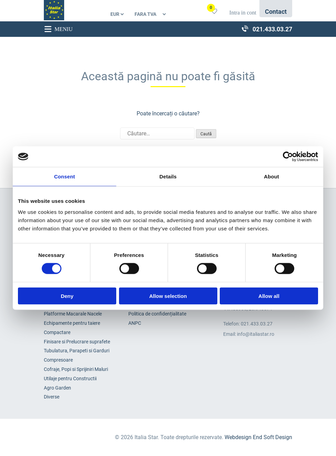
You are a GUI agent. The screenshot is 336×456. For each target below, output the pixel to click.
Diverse (51, 397)
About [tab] (271, 176)
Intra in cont (242, 12)
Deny (67, 296)
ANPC (134, 323)
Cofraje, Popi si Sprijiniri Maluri (76, 369)
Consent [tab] (64, 176)
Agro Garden (57, 388)
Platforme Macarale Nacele (73, 314)
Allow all (268, 296)
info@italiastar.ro (255, 334)
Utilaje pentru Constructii (70, 378)
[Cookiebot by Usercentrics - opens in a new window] (288, 157)
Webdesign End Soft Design (258, 437)
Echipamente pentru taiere (72, 323)
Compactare (57, 332)
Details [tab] (168, 176)
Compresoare (58, 360)
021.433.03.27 (257, 324)
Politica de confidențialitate (157, 314)
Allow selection (168, 296)
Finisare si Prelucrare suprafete (77, 341)
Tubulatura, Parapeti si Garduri (76, 350)
